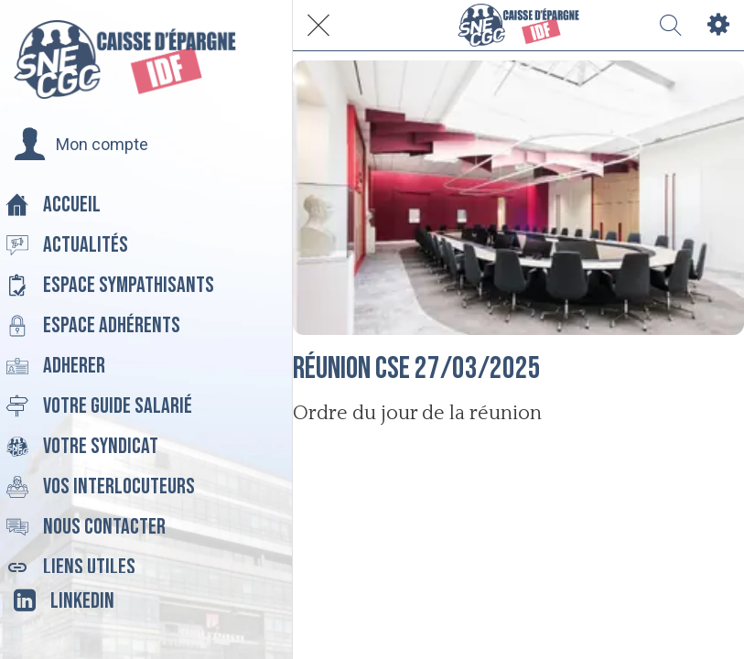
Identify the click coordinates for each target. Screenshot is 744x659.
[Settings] (718, 26)
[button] (81, 144)
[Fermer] (318, 26)
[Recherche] (671, 26)
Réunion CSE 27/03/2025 (417, 368)
